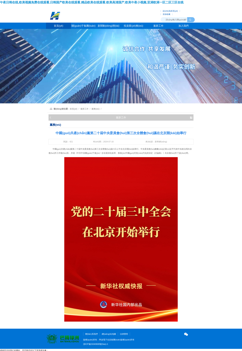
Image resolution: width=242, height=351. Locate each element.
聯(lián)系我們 (91, 334)
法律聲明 (124, 334)
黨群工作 (158, 25)
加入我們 (183, 25)
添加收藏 (166, 14)
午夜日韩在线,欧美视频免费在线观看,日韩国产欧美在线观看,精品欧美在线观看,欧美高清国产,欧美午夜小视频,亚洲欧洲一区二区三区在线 (92, 2)
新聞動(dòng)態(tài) (108, 25)
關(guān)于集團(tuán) (83, 25)
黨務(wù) (95, 109)
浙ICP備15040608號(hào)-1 (95, 344)
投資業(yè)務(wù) (133, 25)
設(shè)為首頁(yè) (170, 11)
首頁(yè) (58, 25)
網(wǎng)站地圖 (109, 334)
